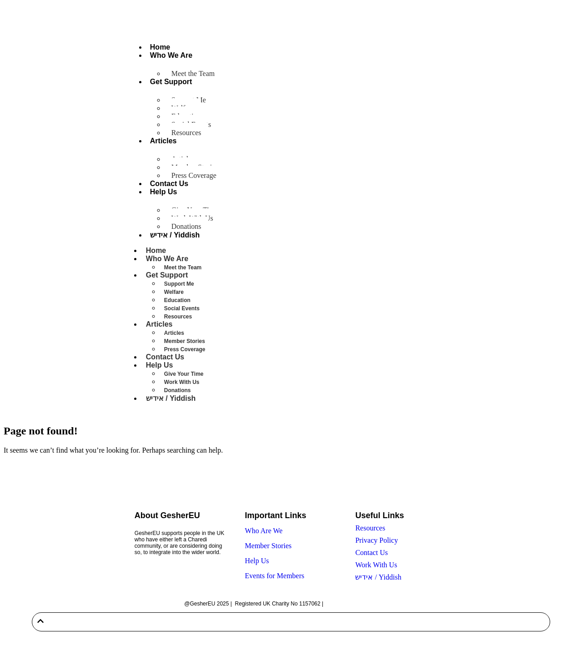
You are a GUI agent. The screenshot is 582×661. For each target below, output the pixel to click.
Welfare (174, 292)
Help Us (163, 192)
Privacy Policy (376, 540)
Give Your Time (184, 374)
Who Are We (264, 531)
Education (177, 300)
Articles (163, 141)
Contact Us (169, 183)
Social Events (182, 308)
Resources (186, 132)
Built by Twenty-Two (373, 603)
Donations (186, 226)
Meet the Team (193, 73)
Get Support (171, 82)
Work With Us (182, 382)
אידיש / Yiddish (175, 235)
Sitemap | (337, 603)
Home (160, 47)
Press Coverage (193, 175)
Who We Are (171, 55)
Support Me (179, 284)
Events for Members (275, 576)
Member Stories (184, 341)
